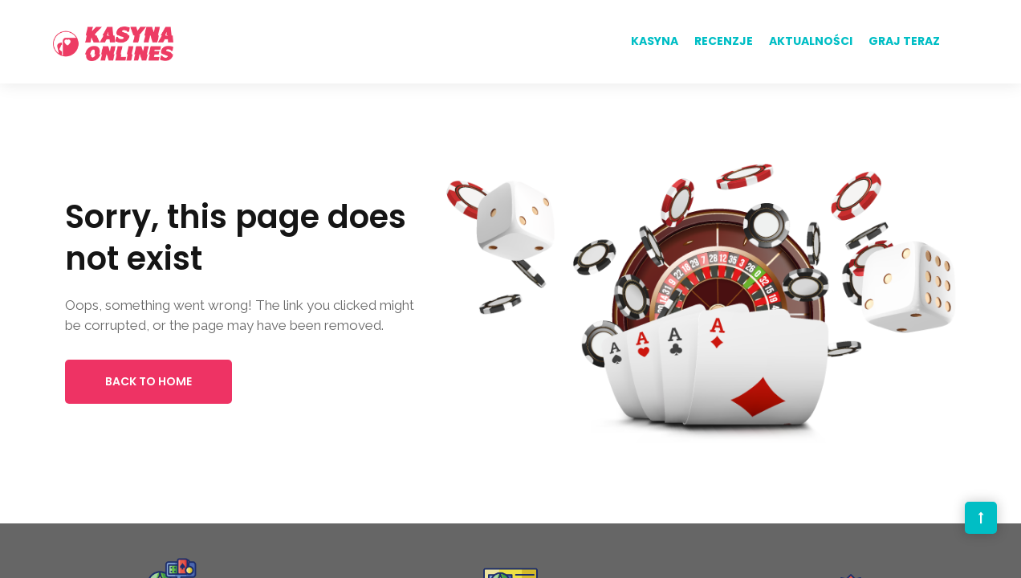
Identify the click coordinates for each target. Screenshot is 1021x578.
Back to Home (148, 381)
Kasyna (654, 41)
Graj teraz (904, 41)
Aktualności (810, 41)
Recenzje (723, 41)
